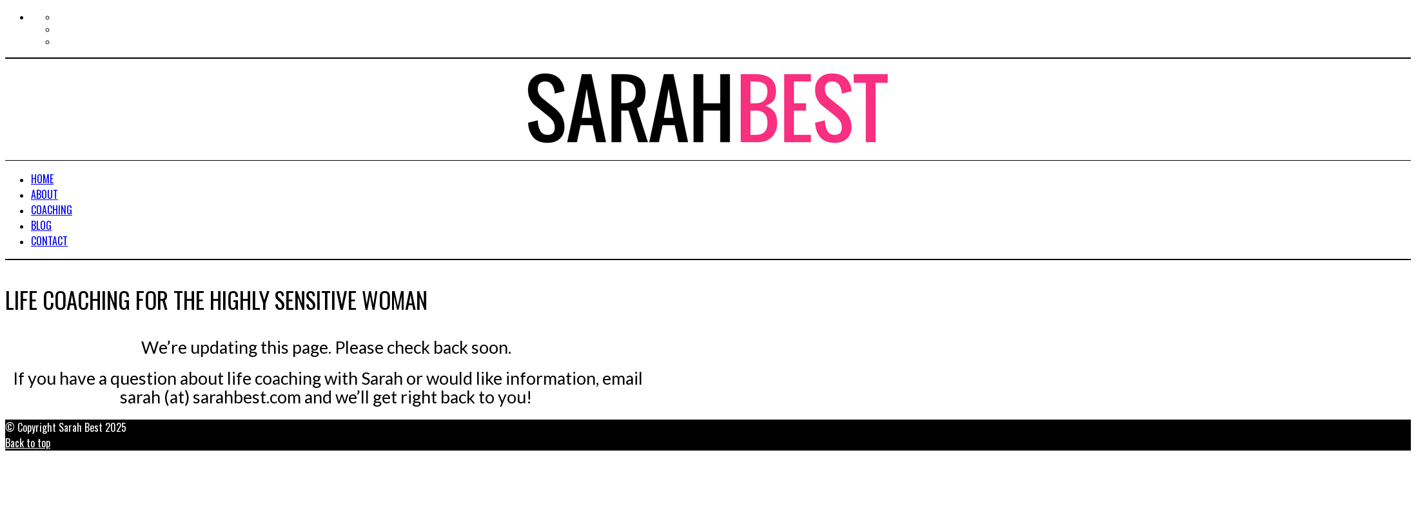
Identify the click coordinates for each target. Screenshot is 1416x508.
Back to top (27, 443)
